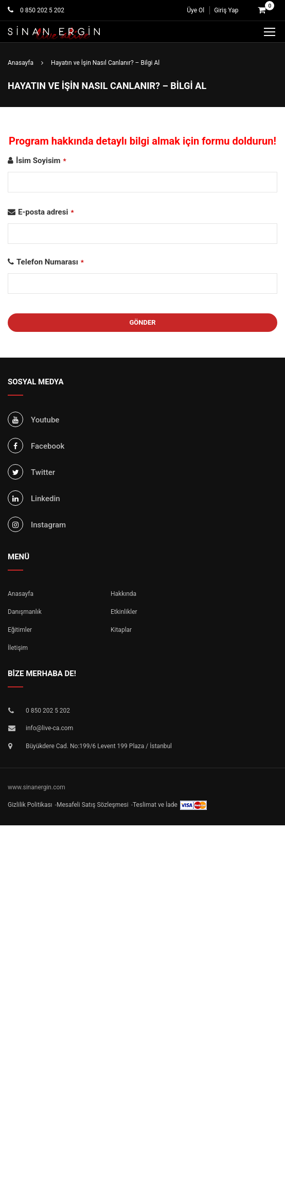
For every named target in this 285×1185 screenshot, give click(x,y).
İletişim (18, 647)
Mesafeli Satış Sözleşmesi (93, 804)
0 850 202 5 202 (41, 10)
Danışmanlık (25, 611)
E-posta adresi (46, 212)
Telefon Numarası (50, 262)
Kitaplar (121, 629)
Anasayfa (20, 593)
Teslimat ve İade (155, 804)
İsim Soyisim (41, 160)
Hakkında (123, 593)
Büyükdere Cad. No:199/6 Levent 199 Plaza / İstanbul (99, 746)
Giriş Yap (226, 10)
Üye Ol (195, 10)
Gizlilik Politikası (30, 804)
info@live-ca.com (49, 728)
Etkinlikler (124, 611)
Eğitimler (20, 629)
